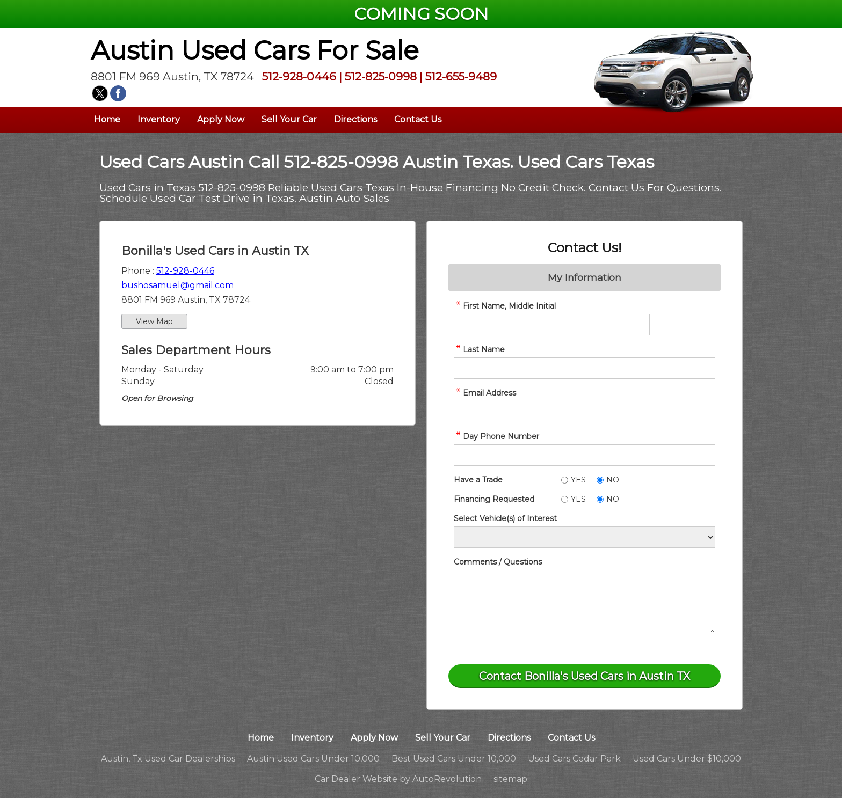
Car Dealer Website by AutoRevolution (398, 779)
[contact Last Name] (584, 368)
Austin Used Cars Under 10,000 (313, 758)
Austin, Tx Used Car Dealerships (168, 758)
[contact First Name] (552, 324)
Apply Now (220, 119)
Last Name (479, 349)
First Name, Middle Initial (505, 306)
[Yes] (564, 480)
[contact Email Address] (584, 411)
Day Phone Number (496, 436)
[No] (600, 480)
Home (107, 119)
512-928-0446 (185, 271)
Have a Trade (478, 480)
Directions (355, 119)
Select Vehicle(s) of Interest (505, 518)
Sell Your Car (289, 119)
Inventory (158, 119)
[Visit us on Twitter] (100, 93)
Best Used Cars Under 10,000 (453, 758)
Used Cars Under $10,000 (687, 758)
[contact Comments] (584, 601)
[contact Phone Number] (584, 455)
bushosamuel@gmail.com (177, 285)
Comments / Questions (498, 562)
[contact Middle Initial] (686, 324)
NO (612, 480)
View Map (154, 321)
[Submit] (584, 676)
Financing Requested (494, 499)
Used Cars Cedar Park (574, 758)
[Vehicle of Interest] (584, 537)
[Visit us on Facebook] (118, 93)
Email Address (485, 393)
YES (578, 480)
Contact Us (417, 119)
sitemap (510, 779)
